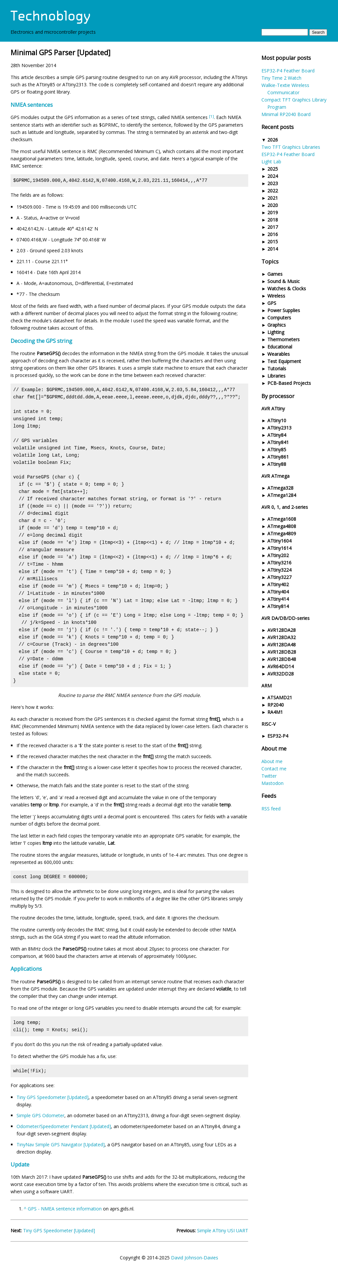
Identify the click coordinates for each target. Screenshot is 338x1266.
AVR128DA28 (281, 630)
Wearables (278, 354)
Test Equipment (284, 361)
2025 (272, 169)
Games (275, 274)
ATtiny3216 (279, 562)
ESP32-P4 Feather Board (288, 70)
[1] (211, 116)
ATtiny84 (276, 435)
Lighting (275, 332)
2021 (272, 198)
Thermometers (283, 339)
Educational (279, 347)
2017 (272, 227)
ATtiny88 (276, 464)
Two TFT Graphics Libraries (290, 147)
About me (272, 761)
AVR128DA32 (281, 637)
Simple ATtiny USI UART (222, 1230)
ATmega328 (280, 488)
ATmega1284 (281, 495)
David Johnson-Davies (194, 1257)
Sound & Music (283, 281)
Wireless (276, 296)
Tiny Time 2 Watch (281, 78)
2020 (272, 205)
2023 (272, 183)
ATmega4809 (281, 533)
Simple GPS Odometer (40, 1115)
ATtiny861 (278, 457)
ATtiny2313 (279, 428)
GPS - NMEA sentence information (65, 1208)
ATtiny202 (278, 555)
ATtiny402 (278, 584)
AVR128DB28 (281, 652)
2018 (272, 220)
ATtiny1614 (279, 548)
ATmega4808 (281, 526)
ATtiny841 (278, 442)
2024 (272, 176)
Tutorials (276, 368)
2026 (272, 140)
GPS (271, 303)
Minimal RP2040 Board (286, 114)
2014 (272, 249)
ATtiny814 (278, 606)
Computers (279, 317)
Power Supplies (283, 310)
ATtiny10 (276, 420)
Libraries (276, 376)
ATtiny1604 (279, 541)
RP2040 (275, 705)
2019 (272, 212)
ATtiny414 (278, 599)
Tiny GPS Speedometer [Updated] (52, 1097)
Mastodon (272, 783)
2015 (272, 241)
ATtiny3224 (279, 570)
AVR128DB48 (281, 659)
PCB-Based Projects (289, 383)
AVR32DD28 (280, 674)
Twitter (269, 776)
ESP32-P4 (277, 736)
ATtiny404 (278, 592)
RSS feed (271, 808)
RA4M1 (275, 712)
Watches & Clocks (286, 288)
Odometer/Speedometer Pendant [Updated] (64, 1126)
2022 (272, 190)
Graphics (276, 325)
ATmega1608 (281, 519)
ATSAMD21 (279, 697)
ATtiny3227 (279, 577)
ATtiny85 (276, 449)
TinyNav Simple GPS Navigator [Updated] (61, 1144)
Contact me (274, 768)
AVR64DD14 (280, 666)
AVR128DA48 (281, 644)
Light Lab (271, 161)
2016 (272, 234)
